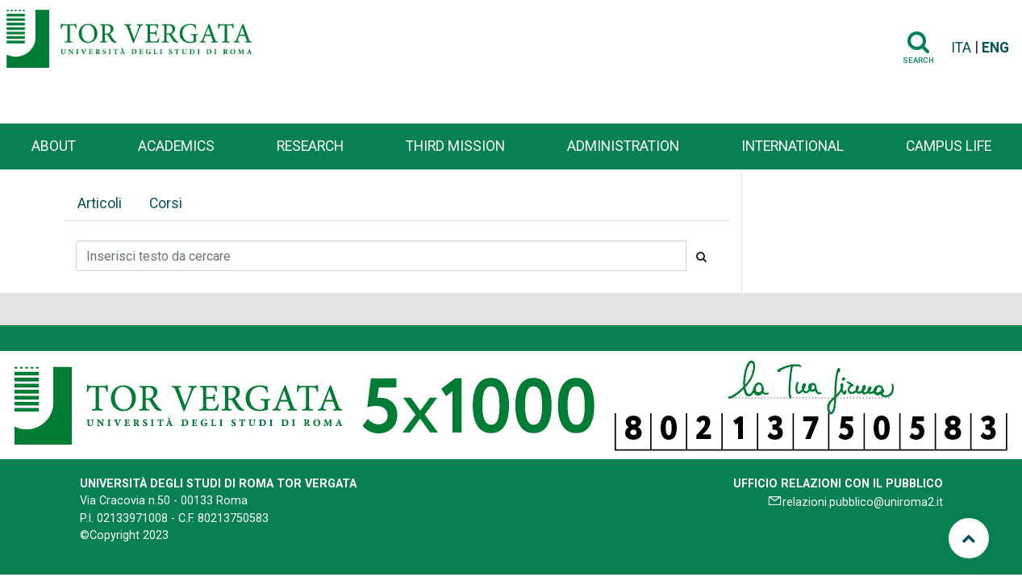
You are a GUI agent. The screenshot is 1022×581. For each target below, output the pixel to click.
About (53, 146)
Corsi (165, 203)
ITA (961, 48)
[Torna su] (969, 538)
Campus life (948, 146)
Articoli (99, 203)
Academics (176, 146)
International (792, 146)
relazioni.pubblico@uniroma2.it (862, 502)
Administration (623, 146)
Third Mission (455, 146)
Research (310, 146)
